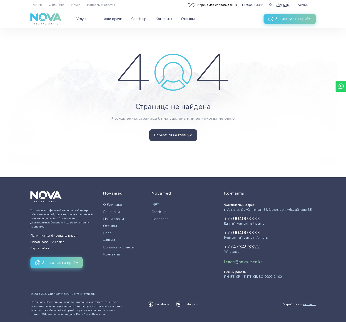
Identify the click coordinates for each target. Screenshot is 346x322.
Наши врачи (112, 18)
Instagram (187, 304)
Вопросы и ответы (101, 5)
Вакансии (111, 212)
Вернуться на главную (173, 135)
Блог (107, 233)
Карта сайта (39, 248)
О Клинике (112, 205)
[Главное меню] (135, 19)
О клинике (57, 5)
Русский (303, 5)
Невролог (160, 219)
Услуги (81, 18)
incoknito (309, 304)
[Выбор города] (278, 4)
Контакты (163, 18)
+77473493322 (242, 249)
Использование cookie (47, 242)
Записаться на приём (289, 19)
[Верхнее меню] (74, 4)
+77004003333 (244, 221)
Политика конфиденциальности (54, 235)
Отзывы (188, 18)
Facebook (158, 304)
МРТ (155, 205)
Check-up (138, 18)
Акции (37, 5)
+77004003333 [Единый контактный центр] (252, 5)
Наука (75, 5)
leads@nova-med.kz (243, 262)
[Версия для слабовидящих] (212, 4)
